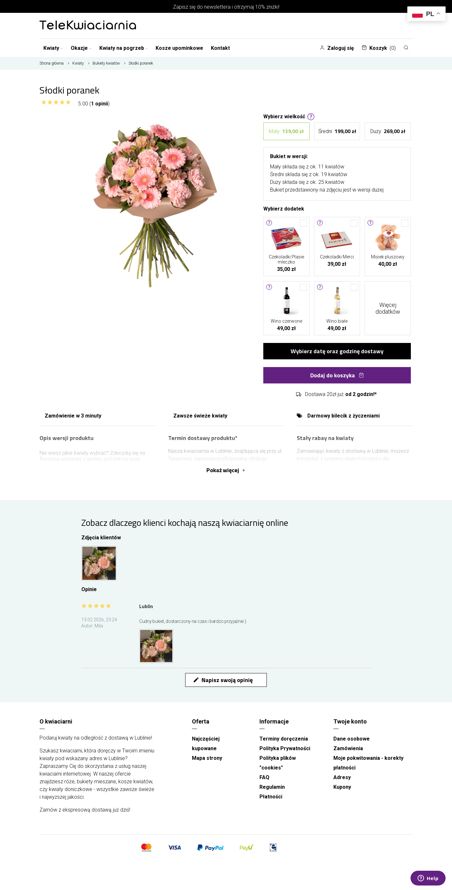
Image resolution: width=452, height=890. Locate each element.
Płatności (270, 797)
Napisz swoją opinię (223, 680)
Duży (387, 131)
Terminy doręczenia (283, 739)
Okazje (81, 48)
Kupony (342, 787)
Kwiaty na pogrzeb (123, 48)
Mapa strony (207, 758)
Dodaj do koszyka (337, 375)
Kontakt (220, 48)
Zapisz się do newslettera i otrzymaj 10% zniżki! (226, 7)
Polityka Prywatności (284, 748)
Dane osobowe (351, 739)
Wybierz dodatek (283, 208)
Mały (286, 131)
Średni (337, 131)
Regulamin (272, 787)
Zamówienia (348, 748)
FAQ (264, 777)
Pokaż (226, 470)
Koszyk (379, 48)
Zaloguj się (337, 48)
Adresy (342, 777)
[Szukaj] (406, 47)
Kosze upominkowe (179, 48)
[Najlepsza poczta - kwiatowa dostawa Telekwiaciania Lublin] (88, 26)
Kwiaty (53, 48)
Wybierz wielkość (289, 116)
